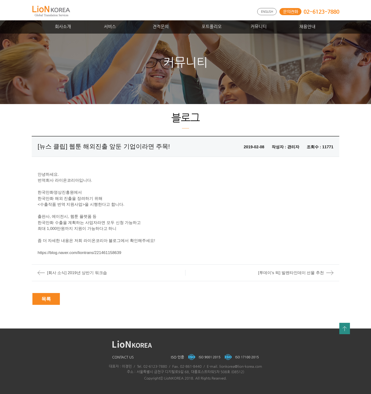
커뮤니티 (259, 26)
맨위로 (344, 328)
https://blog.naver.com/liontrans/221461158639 (79, 252)
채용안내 (307, 26)
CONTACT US (123, 357)
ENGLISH (267, 11)
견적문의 (161, 26)
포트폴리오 (212, 26)
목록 (46, 299)
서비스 (110, 26)
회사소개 (63, 26)
